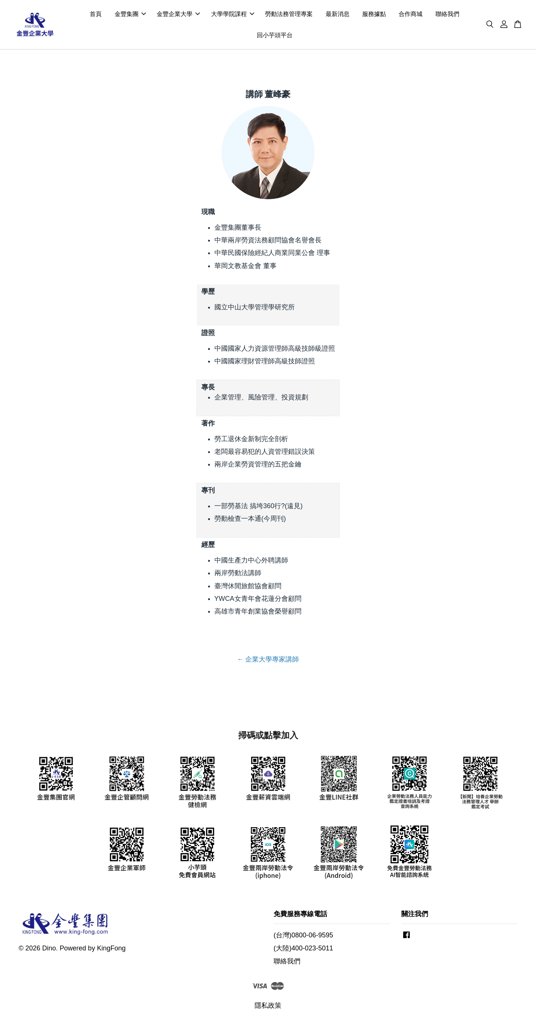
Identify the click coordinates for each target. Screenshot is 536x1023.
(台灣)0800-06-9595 (303, 936)
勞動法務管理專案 (289, 14)
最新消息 (338, 14)
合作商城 (410, 14)
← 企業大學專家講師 (268, 660)
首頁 (96, 14)
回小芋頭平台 (275, 35)
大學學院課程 (232, 14)
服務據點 (374, 14)
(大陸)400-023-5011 (303, 949)
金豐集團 (130, 14)
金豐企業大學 (178, 14)
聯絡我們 (447, 14)
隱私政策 (268, 1006)
